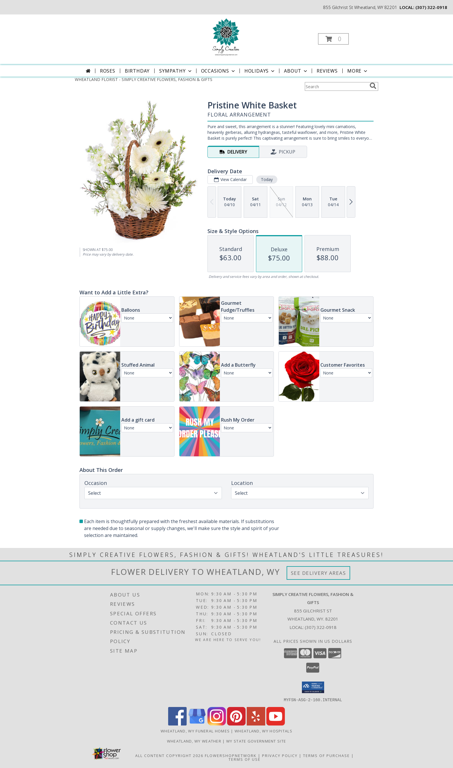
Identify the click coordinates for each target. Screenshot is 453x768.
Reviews (327, 71)
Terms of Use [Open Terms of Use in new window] (245, 759)
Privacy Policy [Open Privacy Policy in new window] (280, 755)
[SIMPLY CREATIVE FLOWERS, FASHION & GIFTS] (226, 37)
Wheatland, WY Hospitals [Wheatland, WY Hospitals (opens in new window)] (263, 730)
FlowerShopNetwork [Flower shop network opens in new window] (231, 755)
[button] (333, 39)
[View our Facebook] (177, 723)
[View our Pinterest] (236, 723)
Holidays (260, 71)
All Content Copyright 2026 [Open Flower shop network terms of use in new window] (169, 755)
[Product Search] (336, 86)
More (357, 71)
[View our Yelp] (256, 723)
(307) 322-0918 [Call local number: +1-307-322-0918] (431, 7)
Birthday (137, 71)
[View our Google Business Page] (197, 723)
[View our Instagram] (216, 723)
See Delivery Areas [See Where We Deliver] (318, 573)
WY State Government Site (256, 740)
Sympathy (175, 71)
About (296, 71)
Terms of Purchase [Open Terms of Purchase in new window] (326, 755)
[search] (373, 85)
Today (267, 179)
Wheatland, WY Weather (194, 740)
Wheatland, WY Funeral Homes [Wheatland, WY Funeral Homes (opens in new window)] (195, 730)
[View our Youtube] (275, 723)
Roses (107, 71)
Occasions (218, 71)
